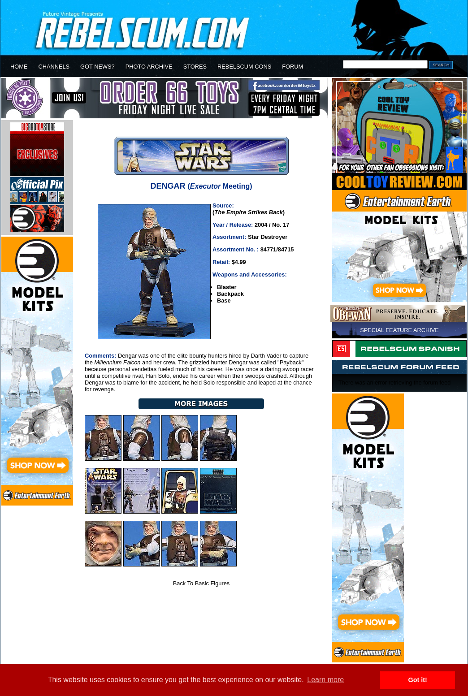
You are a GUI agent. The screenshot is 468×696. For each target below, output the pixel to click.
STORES (195, 66)
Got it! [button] (417, 679)
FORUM (292, 66)
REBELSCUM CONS (244, 66)
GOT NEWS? (97, 66)
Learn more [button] (325, 679)
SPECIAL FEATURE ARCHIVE (399, 330)
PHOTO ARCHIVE (149, 66)
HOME (18, 66)
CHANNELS (53, 66)
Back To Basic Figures (201, 583)
